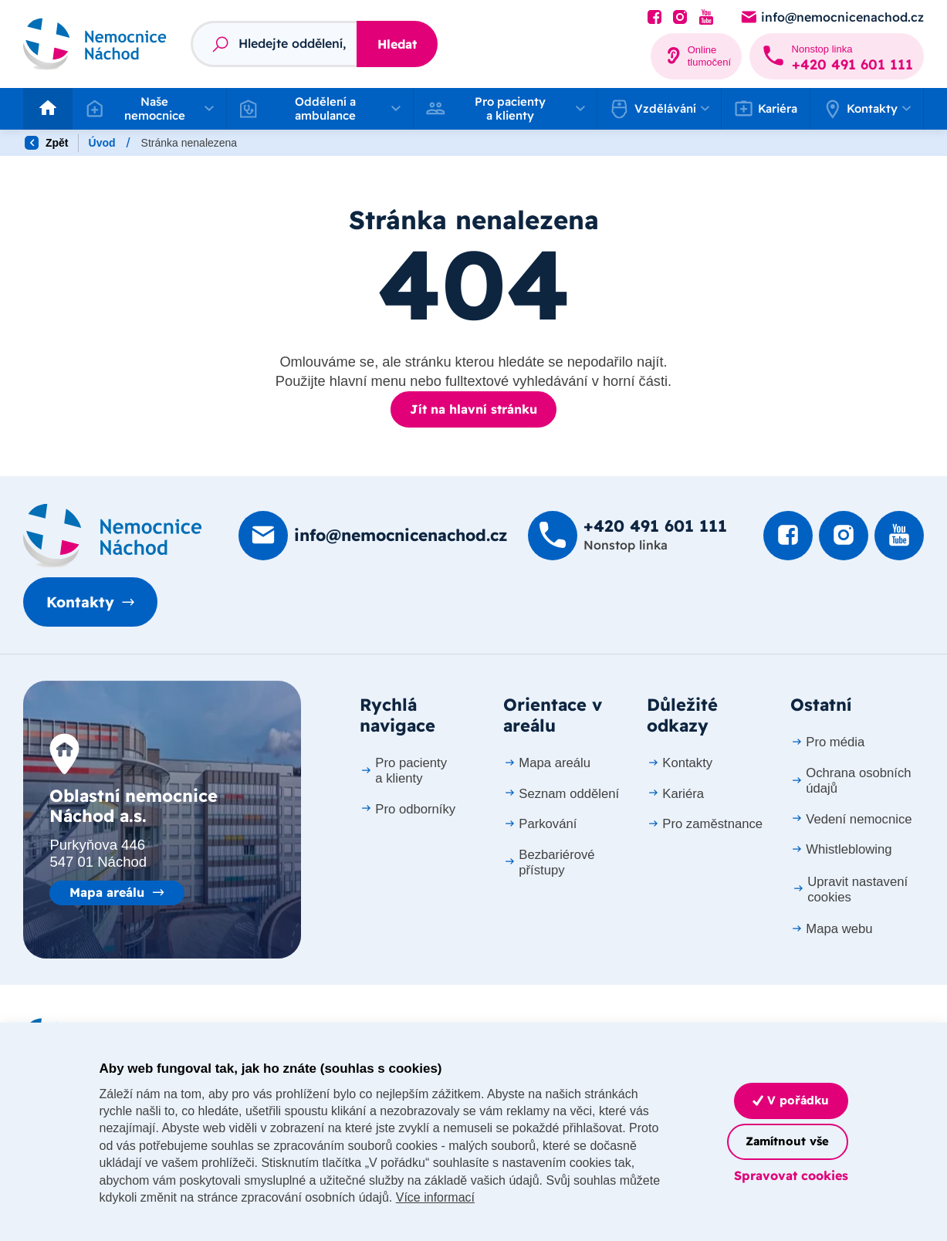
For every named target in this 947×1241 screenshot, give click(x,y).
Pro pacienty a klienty (403, 771)
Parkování (540, 824)
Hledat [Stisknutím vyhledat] (397, 44)
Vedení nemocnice (851, 819)
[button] (149, 109)
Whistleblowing (841, 849)
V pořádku (791, 1100)
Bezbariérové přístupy (549, 862)
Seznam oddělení (561, 793)
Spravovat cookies (791, 1175)
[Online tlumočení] (696, 56)
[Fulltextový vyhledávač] (274, 44)
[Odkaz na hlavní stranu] (95, 43)
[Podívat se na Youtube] (706, 17)
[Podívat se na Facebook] (654, 17)
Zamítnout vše (787, 1141)
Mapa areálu (106, 892)
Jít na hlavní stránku (473, 409)
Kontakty (80, 602)
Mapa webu (831, 928)
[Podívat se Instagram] (680, 17)
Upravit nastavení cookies (850, 889)
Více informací (435, 1197)
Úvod (102, 143)
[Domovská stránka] (112, 535)
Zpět (46, 143)
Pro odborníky (408, 809)
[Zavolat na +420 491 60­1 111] (836, 56)
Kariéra (766, 109)
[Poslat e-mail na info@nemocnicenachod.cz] (831, 17)
